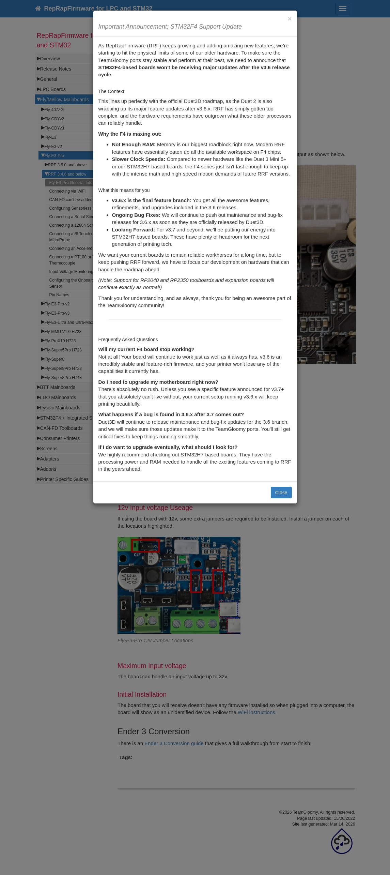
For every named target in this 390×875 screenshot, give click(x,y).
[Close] (289, 18)
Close (281, 492)
